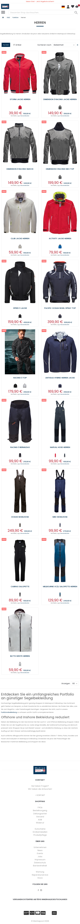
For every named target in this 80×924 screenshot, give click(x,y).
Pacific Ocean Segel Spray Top (60, 308)
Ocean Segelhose (20, 517)
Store (40, 878)
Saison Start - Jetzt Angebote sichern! (40, 1)
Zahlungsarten (40, 813)
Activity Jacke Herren (60, 238)
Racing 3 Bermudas (20, 447)
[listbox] (20, 107)
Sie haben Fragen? (40, 786)
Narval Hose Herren (60, 447)
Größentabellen (40, 832)
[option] (20, 107)
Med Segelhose (60, 517)
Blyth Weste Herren (20, 656)
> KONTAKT (40, 795)
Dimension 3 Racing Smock (20, 169)
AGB (40, 819)
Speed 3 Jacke (20, 308)
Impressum (40, 859)
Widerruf (40, 822)
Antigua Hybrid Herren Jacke (60, 377)
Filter (6, 45)
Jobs (40, 856)
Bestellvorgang (40, 810)
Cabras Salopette (20, 586)
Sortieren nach (44, 45)
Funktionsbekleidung (9, 712)
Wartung (40, 871)
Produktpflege (40, 835)
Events (40, 853)
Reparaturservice (40, 875)
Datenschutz (40, 862)
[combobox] (40, 12)
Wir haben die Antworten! (40, 789)
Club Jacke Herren (20, 238)
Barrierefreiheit (40, 865)
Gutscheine (40, 829)
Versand (40, 816)
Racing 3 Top (20, 377)
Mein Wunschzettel (72, 6)
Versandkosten (24, 116)
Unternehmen (40, 847)
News (40, 850)
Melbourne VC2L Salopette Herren (60, 586)
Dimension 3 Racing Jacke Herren (60, 99)
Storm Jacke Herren (20, 99)
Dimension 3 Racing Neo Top (60, 169)
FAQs (40, 807)
